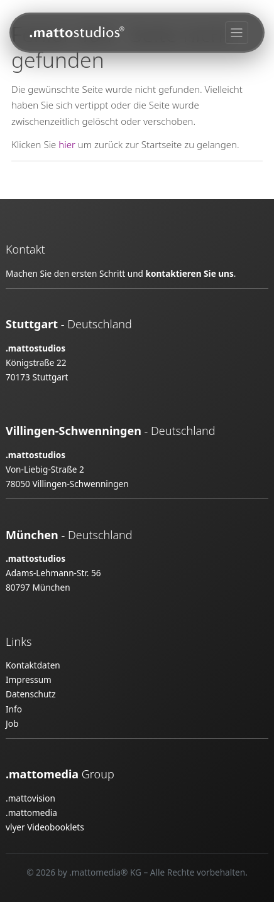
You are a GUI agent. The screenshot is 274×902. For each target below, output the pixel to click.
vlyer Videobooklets (45, 827)
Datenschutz (31, 694)
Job (12, 723)
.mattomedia (31, 813)
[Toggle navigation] (236, 33)
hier (66, 144)
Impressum (29, 679)
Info (14, 709)
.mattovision (30, 798)
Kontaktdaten (33, 665)
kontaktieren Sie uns (189, 273)
